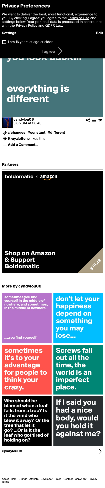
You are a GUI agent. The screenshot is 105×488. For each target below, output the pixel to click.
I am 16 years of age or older (30, 42)
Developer (46, 479)
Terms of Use (78, 18)
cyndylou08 (24, 120)
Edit (99, 33)
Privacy (93, 479)
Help (14, 479)
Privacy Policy (26, 26)
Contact (68, 479)
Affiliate (33, 479)
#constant (36, 133)
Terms (5, 482)
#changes (16, 133)
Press (58, 479)
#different (56, 133)
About (5, 479)
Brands (23, 479)
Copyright (81, 479)
